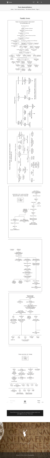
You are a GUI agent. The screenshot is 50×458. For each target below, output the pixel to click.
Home (12, 9)
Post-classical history (20, 9)
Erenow (18, 455)
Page (36, 401)
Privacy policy (31, 455)
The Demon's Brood (30, 9)
